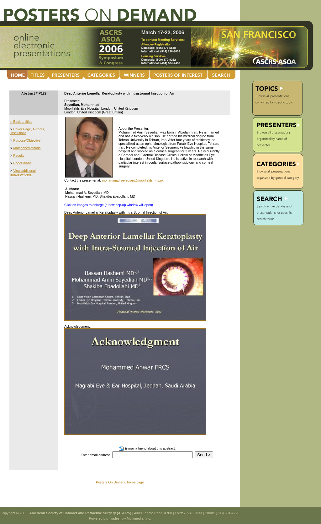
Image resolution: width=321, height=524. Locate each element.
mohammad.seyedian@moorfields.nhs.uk (132, 180)
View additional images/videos (23, 172)
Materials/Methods (26, 148)
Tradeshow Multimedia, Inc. (130, 518)
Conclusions (22, 163)
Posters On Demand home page (120, 482)
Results (18, 155)
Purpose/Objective (26, 140)
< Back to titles (21, 121)
